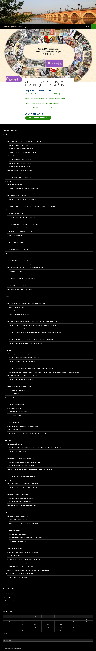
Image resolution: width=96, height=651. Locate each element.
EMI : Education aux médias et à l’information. (19, 573)
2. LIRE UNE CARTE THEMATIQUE (15, 404)
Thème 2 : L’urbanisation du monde (17, 494)
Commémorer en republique (17, 534)
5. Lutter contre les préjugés (18, 285)
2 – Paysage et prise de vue (14, 221)
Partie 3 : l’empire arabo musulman (19, 314)
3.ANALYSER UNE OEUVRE (14, 555)
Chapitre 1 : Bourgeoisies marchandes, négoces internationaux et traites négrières (35, 447)
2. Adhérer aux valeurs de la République (21, 275)
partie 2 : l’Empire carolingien (18, 311)
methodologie (9, 545)
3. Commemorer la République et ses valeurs (22, 278)
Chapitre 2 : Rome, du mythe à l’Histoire (20, 163)
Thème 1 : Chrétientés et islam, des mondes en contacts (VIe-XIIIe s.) (27, 303)
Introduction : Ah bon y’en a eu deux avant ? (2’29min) (42, 94)
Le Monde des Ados (9, 601)
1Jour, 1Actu (7, 597)
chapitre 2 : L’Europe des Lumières (19, 451)
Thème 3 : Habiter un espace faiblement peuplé (21, 203)
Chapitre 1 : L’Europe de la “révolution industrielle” (25, 462)
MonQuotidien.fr (8, 594)
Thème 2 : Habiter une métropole (17, 195)
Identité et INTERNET (13, 393)
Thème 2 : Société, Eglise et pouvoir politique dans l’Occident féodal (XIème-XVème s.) (33, 321)
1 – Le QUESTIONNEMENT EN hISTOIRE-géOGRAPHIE (21, 217)
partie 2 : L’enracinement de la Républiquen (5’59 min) (42, 103)
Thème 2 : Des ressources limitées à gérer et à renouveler (24, 365)
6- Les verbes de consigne (14, 235)
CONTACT (87, 26)
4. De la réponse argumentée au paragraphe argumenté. (24, 559)
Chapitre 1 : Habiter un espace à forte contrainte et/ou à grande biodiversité (32, 206)
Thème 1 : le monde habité (14, 185)
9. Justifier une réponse (14, 429)
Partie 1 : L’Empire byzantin (17, 307)
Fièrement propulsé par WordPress (12, 648)
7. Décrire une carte (13, 422)
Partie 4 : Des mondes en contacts (19, 318)
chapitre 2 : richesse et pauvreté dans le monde (23, 361)
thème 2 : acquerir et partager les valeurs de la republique (25, 267)
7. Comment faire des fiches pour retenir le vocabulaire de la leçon (28, 570)
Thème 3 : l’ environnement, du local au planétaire (22, 375)
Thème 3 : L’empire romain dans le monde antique (22, 170)
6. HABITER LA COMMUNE (16, 293)
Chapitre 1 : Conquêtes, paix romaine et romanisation (25, 174)
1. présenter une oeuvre (14, 548)
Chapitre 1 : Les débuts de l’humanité (20, 145)
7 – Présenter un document (15, 239)
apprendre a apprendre (10, 131)
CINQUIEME (6, 296)
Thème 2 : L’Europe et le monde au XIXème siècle (21, 458)
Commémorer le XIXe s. (14, 530)
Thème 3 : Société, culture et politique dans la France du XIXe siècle (30, 469)
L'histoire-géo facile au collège (15, 26)
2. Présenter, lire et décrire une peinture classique (22, 552)
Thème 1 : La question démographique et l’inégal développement (27, 354)
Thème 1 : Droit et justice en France (17, 516)
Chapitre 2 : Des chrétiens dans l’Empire (20, 177)
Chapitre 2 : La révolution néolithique (21, 149)
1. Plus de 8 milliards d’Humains (18, 260)
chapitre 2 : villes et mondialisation (20, 501)
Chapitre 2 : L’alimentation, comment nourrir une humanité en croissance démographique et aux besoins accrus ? (44, 372)
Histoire (7, 138)
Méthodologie (9, 210)
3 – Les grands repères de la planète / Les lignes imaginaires (24, 224)
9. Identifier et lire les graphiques (17, 246)
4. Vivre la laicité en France (17, 282)
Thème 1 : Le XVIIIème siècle (14, 444)
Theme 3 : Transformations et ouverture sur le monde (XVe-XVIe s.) (27, 336)
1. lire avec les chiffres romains (16, 401)
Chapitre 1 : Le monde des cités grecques (21, 159)
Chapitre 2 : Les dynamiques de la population (22, 192)
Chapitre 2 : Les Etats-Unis (16, 491)
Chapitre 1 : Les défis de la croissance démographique (25, 357)
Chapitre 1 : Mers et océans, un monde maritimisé (24, 487)
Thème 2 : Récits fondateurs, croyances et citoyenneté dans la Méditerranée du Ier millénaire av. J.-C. (38, 156)
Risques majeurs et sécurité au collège (19, 386)
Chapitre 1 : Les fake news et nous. (17, 577)
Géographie (8, 181)
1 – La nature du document (15, 213)
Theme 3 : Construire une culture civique (19, 289)
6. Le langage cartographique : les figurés (20, 566)
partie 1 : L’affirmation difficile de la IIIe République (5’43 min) (45, 98)
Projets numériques (9, 581)
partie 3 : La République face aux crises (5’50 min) (41, 108)
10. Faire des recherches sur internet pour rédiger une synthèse (26, 433)
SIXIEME (5, 134)
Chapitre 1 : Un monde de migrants (19, 509)
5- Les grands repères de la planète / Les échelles (21, 231)
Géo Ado (5, 604)
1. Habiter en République (16, 271)
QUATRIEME (6, 437)
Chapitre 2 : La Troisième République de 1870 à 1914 (25, 476)
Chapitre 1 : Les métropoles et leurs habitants (23, 199)
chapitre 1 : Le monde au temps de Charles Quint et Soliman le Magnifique (31, 339)
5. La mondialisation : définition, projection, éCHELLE (23, 563)
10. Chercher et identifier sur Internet (18, 249)
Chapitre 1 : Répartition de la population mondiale (24, 188)
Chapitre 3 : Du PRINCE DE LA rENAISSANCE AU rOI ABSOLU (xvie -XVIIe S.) (29, 347)
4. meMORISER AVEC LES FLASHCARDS (17, 411)
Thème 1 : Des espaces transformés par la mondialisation (24, 483)
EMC (6, 253)
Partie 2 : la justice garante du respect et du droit (24, 523)
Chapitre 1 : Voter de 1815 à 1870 (18, 473)
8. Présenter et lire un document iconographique (22, 426)
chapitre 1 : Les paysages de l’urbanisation (21, 498)
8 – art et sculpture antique (15, 242)
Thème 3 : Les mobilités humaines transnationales (22, 505)
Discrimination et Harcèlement (16, 390)
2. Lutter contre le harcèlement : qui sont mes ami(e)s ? (26, 264)
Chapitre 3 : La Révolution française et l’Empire (23, 455)
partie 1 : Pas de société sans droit (19, 519)
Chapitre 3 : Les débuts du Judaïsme (19, 167)
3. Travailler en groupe (14, 408)
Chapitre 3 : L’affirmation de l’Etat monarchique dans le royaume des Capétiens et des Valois (37, 332)
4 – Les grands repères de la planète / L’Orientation (22, 228)
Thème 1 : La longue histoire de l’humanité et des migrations (25, 141)
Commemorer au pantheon (17, 541)
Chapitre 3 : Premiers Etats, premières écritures (23, 152)
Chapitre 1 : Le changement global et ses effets (23, 379)
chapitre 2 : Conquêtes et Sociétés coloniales (23, 465)
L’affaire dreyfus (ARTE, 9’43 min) (38, 118)
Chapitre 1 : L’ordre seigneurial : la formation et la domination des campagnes (33, 325)
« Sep (5, 633)
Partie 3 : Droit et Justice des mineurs (20, 527)
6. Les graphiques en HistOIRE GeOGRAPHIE (19, 419)
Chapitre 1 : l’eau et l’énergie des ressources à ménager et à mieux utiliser (31, 368)
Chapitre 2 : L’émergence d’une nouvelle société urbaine (26, 329)
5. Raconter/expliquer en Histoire (17, 415)
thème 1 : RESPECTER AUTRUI (15, 257)
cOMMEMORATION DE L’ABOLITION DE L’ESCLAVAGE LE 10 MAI (25, 537)
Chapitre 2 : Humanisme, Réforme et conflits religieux (25, 343)
